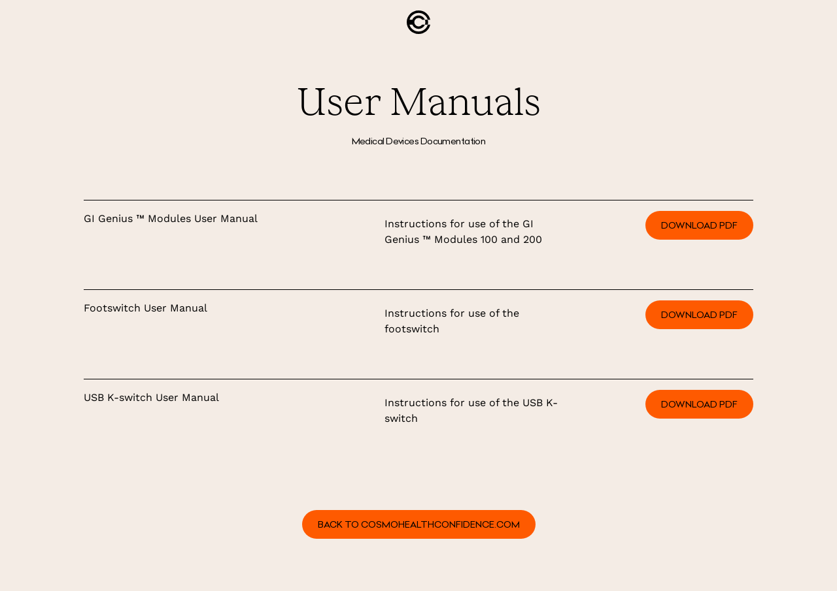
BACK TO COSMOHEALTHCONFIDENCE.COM (419, 524)
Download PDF (699, 225)
